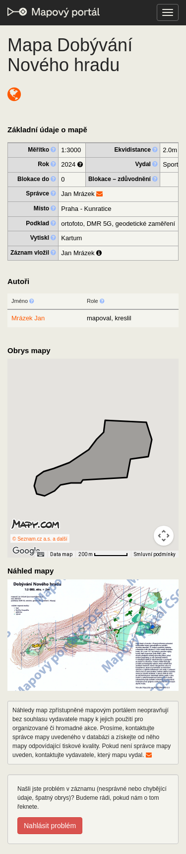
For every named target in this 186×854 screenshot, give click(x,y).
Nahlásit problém (50, 826)
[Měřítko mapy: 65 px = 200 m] (103, 554)
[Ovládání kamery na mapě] (164, 536)
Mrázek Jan (28, 318)
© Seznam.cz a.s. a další (39, 539)
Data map (61, 554)
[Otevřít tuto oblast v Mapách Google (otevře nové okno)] (26, 551)
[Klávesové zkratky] (40, 554)
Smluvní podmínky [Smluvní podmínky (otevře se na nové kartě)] (155, 554)
